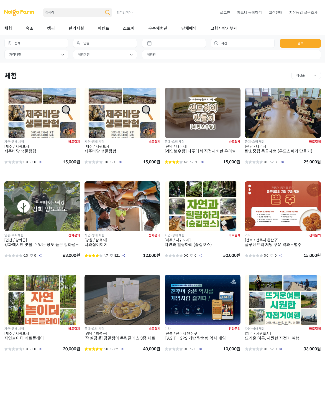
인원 (86, 43)
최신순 (300, 75)
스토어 (129, 28)
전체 (17, 43)
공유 (40, 162)
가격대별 (15, 55)
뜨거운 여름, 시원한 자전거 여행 (283, 336)
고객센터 (275, 12)
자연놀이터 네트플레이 (42, 336)
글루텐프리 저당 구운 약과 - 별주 (283, 242)
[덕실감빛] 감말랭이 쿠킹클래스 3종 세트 (122, 336)
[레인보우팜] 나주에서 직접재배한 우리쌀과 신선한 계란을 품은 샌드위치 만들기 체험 (203, 149)
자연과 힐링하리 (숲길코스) (203, 242)
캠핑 (51, 28)
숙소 (29, 28)
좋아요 (31, 162)
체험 (8, 28)
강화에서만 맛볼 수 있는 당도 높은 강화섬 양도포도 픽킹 (42, 242)
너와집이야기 (122, 242)
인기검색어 (124, 12)
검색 (300, 43)
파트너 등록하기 (249, 12)
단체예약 (189, 28)
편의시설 (76, 28)
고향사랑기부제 (224, 28)
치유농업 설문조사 (303, 12)
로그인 (225, 12)
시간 (224, 43)
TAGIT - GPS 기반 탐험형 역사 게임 (203, 336)
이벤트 (103, 28)
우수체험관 (158, 28)
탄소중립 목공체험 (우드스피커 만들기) (283, 149)
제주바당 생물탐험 (42, 149)
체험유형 (84, 55)
